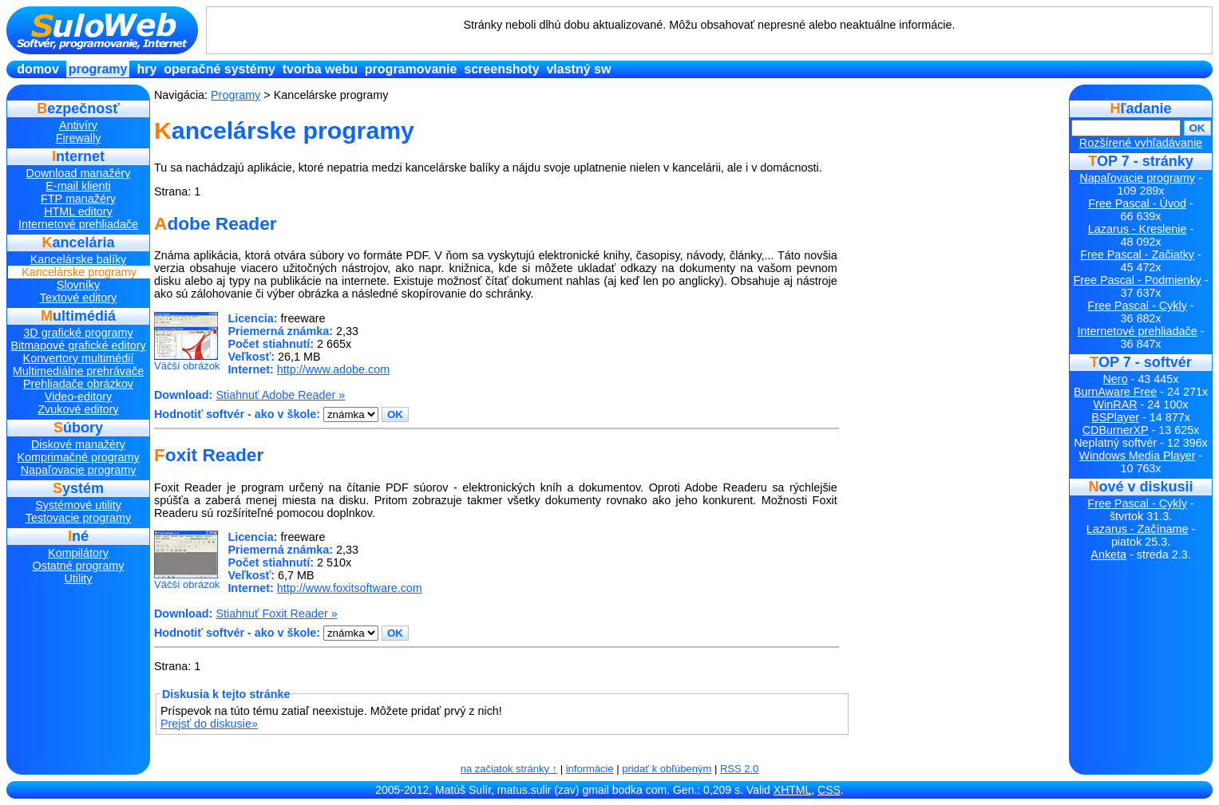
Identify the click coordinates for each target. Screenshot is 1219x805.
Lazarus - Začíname (1137, 529)
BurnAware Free (1115, 391)
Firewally (78, 138)
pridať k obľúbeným (666, 769)
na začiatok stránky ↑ (509, 769)
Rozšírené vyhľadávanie (1140, 142)
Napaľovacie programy (79, 470)
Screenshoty (501, 69)
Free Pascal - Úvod (1137, 203)
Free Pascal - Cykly (1136, 305)
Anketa (1108, 554)
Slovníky (78, 284)
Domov (37, 69)
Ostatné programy (79, 565)
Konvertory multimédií (78, 358)
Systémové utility (78, 505)
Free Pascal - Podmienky (1137, 280)
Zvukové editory (78, 409)
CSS (829, 789)
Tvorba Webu (320, 69)
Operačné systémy (219, 69)
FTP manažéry (78, 198)
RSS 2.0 (739, 769)
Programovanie (411, 69)
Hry (146, 69)
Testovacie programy (78, 517)
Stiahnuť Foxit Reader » (276, 613)
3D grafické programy (78, 332)
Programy (98, 69)
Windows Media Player (1137, 455)
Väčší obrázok (187, 342)
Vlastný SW (578, 69)
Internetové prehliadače (78, 224)
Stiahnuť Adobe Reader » (280, 395)
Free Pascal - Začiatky (1137, 254)
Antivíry (78, 125)
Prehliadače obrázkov (78, 383)
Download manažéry (78, 173)
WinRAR (1116, 404)
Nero (1115, 379)
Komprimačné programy (78, 457)
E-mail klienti (78, 186)
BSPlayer (1115, 417)
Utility (78, 578)
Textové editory (78, 297)
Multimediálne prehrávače (78, 371)
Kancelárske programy (79, 272)
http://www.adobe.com (333, 369)
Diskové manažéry (78, 444)
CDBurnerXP (1115, 430)
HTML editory (78, 211)
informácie (590, 769)
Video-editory (78, 396)
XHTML (792, 789)
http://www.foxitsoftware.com (349, 588)
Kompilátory (78, 553)
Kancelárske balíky (78, 259)
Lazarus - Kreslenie (1137, 229)
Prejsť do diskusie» (209, 723)
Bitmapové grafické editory (77, 345)
